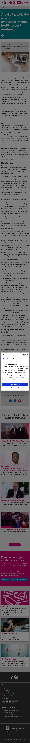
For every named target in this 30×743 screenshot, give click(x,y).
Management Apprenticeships (11, 710)
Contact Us (6, 688)
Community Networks (9, 694)
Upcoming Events (8, 692)
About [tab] (24, 358)
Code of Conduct (21, 735)
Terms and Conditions (10, 735)
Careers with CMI (8, 696)
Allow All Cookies (15, 384)
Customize (15, 387)
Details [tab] (15, 358)
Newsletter (5, 579)
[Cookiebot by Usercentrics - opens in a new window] (21, 355)
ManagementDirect (8, 718)
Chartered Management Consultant (12, 716)
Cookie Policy (8, 737)
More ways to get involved (19, 579)
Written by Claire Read (7, 29)
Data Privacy (15, 737)
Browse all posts (14, 544)
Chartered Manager (9, 714)
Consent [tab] (5, 358)
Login (19, 2)
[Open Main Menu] (10, 2)
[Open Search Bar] (14, 2)
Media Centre (7, 690)
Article (3, 7)
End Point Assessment (9, 712)
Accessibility (22, 737)
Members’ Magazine (9, 720)
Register (25, 2)
